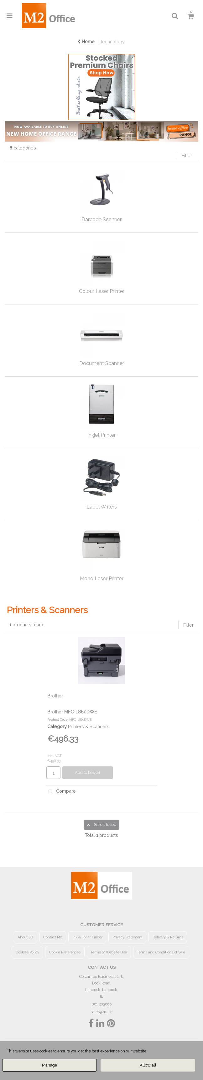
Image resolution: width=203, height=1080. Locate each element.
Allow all (148, 1065)
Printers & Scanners (88, 726)
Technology (112, 41)
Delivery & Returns (168, 937)
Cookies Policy (27, 952)
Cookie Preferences (65, 952)
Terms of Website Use (109, 952)
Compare (61, 791)
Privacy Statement (127, 937)
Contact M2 (52, 937)
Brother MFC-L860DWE (72, 711)
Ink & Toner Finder (87, 937)
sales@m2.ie (101, 1012)
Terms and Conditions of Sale (161, 952)
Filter (187, 155)
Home (86, 41)
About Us (25, 937)
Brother (55, 695)
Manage (49, 1065)
